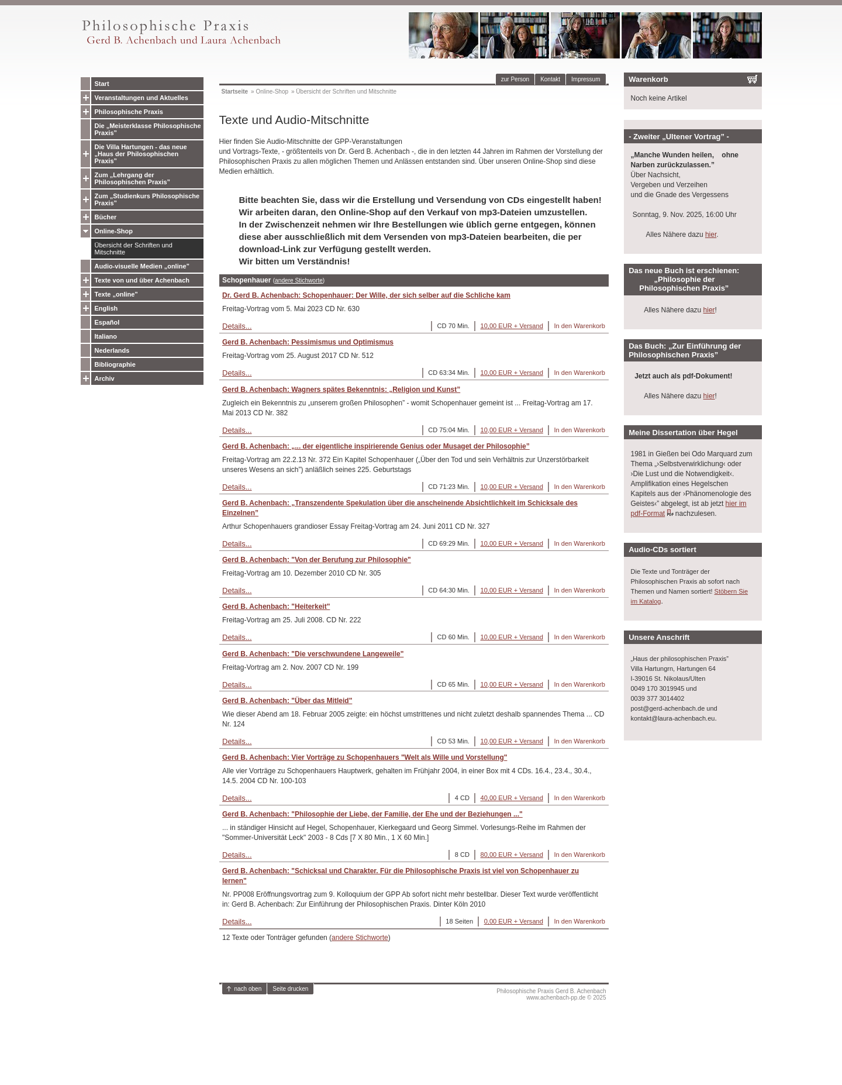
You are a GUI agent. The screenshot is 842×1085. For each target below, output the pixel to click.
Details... (237, 326)
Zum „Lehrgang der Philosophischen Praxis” (133, 178)
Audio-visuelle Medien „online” (142, 266)
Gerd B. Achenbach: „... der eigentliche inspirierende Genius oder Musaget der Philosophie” (376, 446)
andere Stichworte (299, 280)
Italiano (106, 336)
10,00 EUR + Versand (512, 325)
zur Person (515, 79)
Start (102, 83)
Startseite (235, 91)
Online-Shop (114, 231)
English (106, 308)
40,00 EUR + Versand (512, 797)
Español (107, 322)
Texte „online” (116, 294)
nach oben (248, 989)
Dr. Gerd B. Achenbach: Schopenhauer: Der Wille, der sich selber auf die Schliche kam (366, 295)
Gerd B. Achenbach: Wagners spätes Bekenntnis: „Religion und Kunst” (341, 389)
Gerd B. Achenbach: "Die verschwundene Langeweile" (312, 654)
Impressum (585, 79)
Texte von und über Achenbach (142, 280)
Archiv (105, 378)
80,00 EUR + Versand (512, 854)
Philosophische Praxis (129, 111)
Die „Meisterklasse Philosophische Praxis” (148, 129)
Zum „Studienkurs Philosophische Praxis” (147, 199)
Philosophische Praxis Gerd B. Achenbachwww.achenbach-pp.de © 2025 (551, 994)
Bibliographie (115, 364)
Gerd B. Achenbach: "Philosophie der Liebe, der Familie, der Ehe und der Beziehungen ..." (372, 814)
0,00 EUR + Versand (513, 921)
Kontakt (550, 79)
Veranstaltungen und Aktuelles (141, 97)
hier (710, 234)
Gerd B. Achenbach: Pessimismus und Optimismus (308, 342)
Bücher (106, 217)
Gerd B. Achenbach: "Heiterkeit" (276, 606)
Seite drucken (290, 989)
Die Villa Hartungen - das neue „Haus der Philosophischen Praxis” (141, 153)
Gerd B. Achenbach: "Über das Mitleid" (287, 701)
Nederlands (112, 350)
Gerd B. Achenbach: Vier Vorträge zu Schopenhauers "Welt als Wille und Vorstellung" (364, 757)
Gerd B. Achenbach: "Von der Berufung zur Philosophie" (316, 560)
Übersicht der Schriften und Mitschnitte (133, 249)
